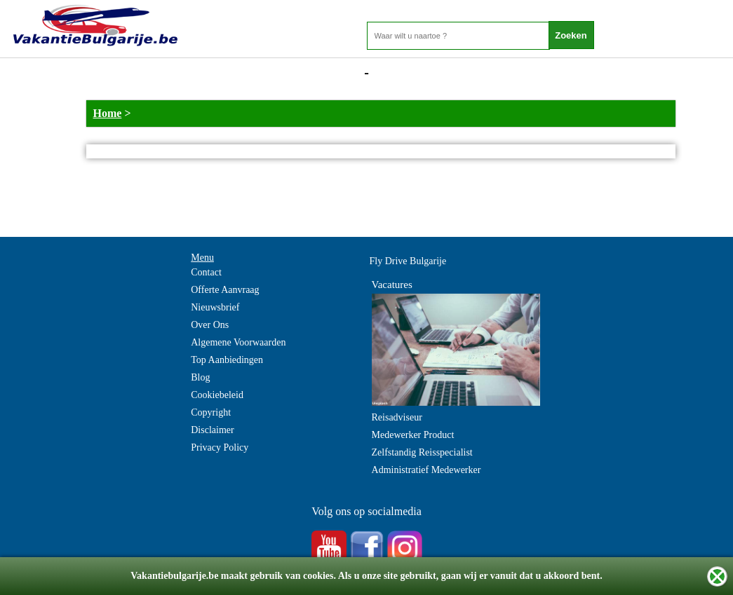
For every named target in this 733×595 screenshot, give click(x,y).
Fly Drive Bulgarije (408, 261)
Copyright (211, 412)
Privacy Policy (219, 447)
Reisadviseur (397, 417)
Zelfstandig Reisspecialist (422, 452)
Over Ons (210, 325)
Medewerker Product (413, 435)
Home (107, 113)
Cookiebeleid (217, 395)
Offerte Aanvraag (225, 290)
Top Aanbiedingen (227, 360)
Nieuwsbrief (215, 307)
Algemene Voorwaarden (238, 342)
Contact (206, 272)
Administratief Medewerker (426, 470)
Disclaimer (212, 430)
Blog (200, 377)
